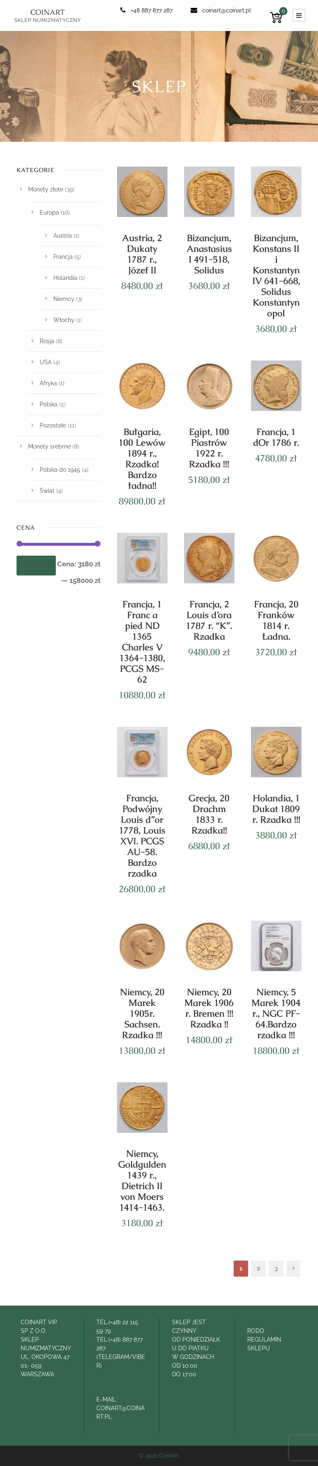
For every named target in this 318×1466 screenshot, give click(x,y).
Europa (49, 212)
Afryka (48, 383)
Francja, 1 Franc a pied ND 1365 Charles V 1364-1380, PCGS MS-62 (142, 641)
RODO (255, 1331)
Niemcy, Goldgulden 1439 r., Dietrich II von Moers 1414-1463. (142, 1180)
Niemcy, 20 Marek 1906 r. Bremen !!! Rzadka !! (209, 1008)
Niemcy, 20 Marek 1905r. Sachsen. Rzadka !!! (142, 1013)
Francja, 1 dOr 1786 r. (276, 437)
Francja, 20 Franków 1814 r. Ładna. (276, 620)
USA (46, 362)
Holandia (65, 278)
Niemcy (63, 299)
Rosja (47, 341)
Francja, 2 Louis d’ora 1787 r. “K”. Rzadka (209, 620)
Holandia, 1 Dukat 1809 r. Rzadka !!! (276, 809)
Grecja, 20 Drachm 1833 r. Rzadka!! (209, 814)
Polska (48, 404)
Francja (63, 256)
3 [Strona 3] (276, 1268)
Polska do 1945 (60, 469)
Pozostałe (53, 425)
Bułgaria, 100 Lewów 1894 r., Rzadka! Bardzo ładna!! (142, 459)
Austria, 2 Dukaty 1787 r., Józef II (142, 254)
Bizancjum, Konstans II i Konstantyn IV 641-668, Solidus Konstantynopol (276, 275)
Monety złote (45, 189)
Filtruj (36, 565)
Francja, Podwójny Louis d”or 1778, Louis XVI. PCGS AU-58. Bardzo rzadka (142, 835)
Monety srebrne (49, 446)
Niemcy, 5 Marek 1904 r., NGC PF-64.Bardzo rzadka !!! (276, 1013)
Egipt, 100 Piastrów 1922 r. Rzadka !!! (209, 448)
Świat (47, 490)
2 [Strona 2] (258, 1268)
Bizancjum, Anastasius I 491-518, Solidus (209, 254)
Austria (62, 235)
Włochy (63, 320)
